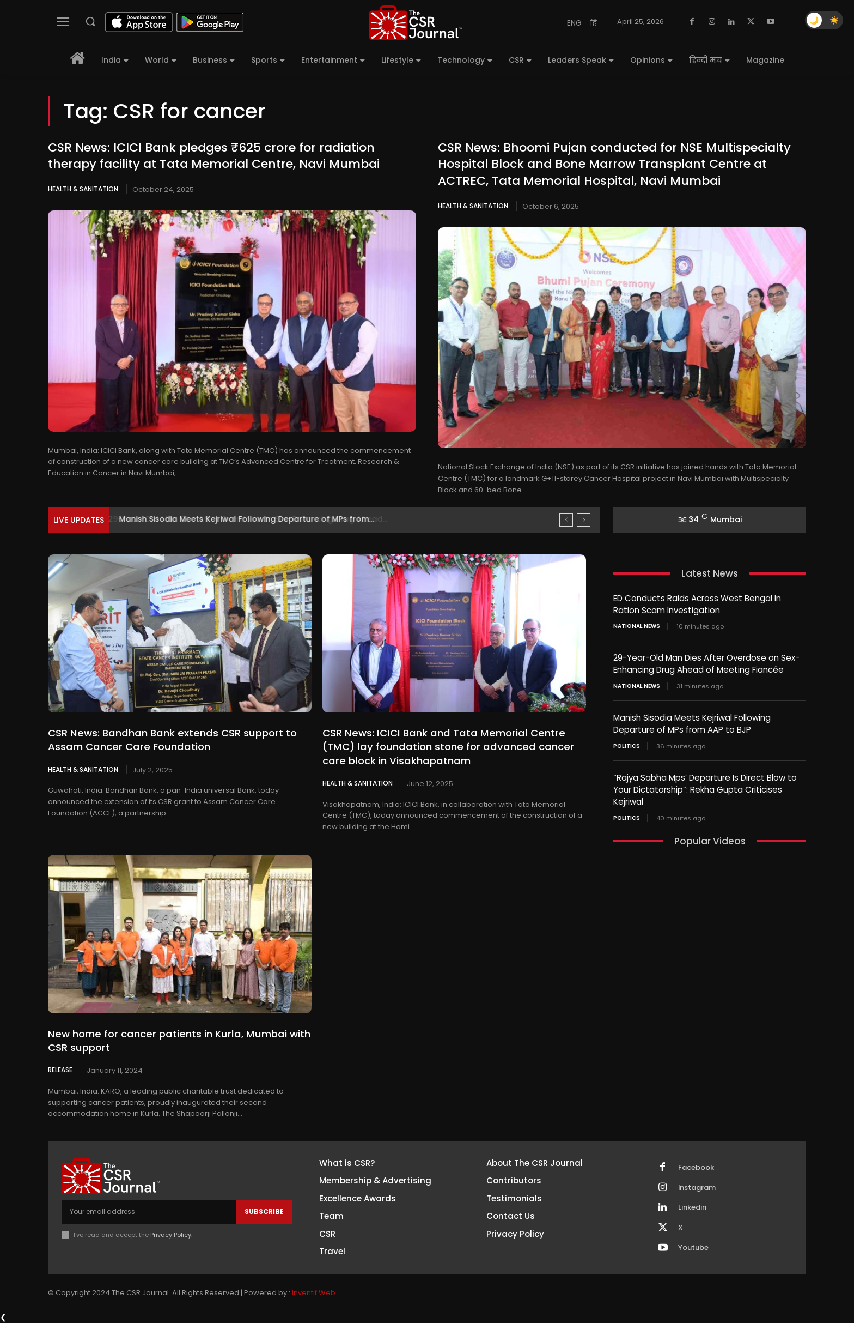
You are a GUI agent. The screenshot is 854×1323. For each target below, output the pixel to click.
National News (636, 626)
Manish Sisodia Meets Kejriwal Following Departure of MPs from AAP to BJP (692, 721)
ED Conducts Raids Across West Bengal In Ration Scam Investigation (697, 604)
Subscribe (264, 1211)
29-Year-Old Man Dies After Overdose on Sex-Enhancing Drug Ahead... (257, 519)
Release (60, 1069)
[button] (90, 21)
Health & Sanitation (83, 189)
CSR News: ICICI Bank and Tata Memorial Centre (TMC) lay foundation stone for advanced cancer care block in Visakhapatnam (443, 746)
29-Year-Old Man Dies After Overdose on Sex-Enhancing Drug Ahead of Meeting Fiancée (706, 662)
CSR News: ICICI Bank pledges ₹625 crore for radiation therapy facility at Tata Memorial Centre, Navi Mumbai (214, 156)
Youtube (693, 1248)
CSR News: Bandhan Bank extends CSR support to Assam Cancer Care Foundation (169, 739)
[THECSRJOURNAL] (415, 22)
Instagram (697, 1187)
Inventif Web (313, 1293)
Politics (626, 743)
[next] (583, 520)
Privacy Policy (170, 1234)
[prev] (566, 520)
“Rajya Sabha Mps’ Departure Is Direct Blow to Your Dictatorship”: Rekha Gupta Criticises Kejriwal (705, 786)
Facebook (696, 1167)
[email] (149, 1212)
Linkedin (692, 1207)
